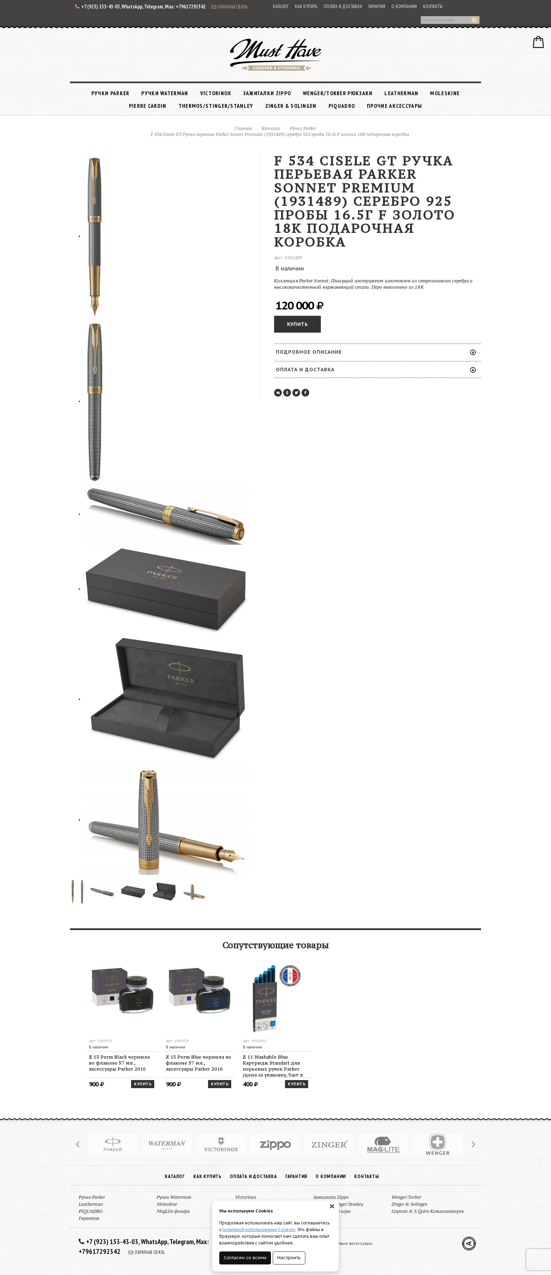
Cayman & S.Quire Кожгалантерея (427, 1211)
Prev (78, 1144)
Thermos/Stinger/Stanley (216, 105)
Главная (243, 128)
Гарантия (376, 6)
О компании (404, 6)
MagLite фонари (173, 1211)
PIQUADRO (342, 105)
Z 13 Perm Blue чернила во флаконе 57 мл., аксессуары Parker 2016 (352, 1063)
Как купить (306, 6)
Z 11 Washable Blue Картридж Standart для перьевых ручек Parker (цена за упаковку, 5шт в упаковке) (427, 1066)
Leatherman (401, 93)
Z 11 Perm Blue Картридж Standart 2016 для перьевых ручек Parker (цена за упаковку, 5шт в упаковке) (197, 1066)
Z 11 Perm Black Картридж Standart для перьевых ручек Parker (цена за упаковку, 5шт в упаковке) (121, 1066)
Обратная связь (229, 6)
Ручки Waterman (164, 93)
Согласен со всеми (245, 1258)
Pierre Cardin (148, 105)
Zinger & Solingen (291, 105)
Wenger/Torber (406, 1197)
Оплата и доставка (343, 6)
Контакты (432, 6)
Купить (297, 324)
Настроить (289, 1258)
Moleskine (445, 93)
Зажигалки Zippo (267, 93)
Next (472, 1144)
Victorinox (215, 93)
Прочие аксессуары (394, 105)
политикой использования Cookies (258, 1229)
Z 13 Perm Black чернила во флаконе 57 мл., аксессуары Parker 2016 (273, 1063)
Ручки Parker (110, 93)
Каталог (281, 6)
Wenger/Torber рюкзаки (337, 93)
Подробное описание (376, 352)
